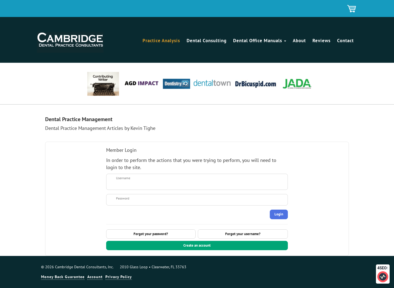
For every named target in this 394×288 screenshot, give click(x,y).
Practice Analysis (161, 41)
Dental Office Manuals (259, 41)
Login (278, 214)
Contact (345, 41)
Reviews (321, 41)
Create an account (197, 245)
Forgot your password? (151, 234)
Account (95, 276)
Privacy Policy (118, 276)
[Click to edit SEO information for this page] (382, 276)
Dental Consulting (207, 41)
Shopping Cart (352, 9)
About (299, 41)
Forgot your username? (242, 234)
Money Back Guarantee (63, 276)
